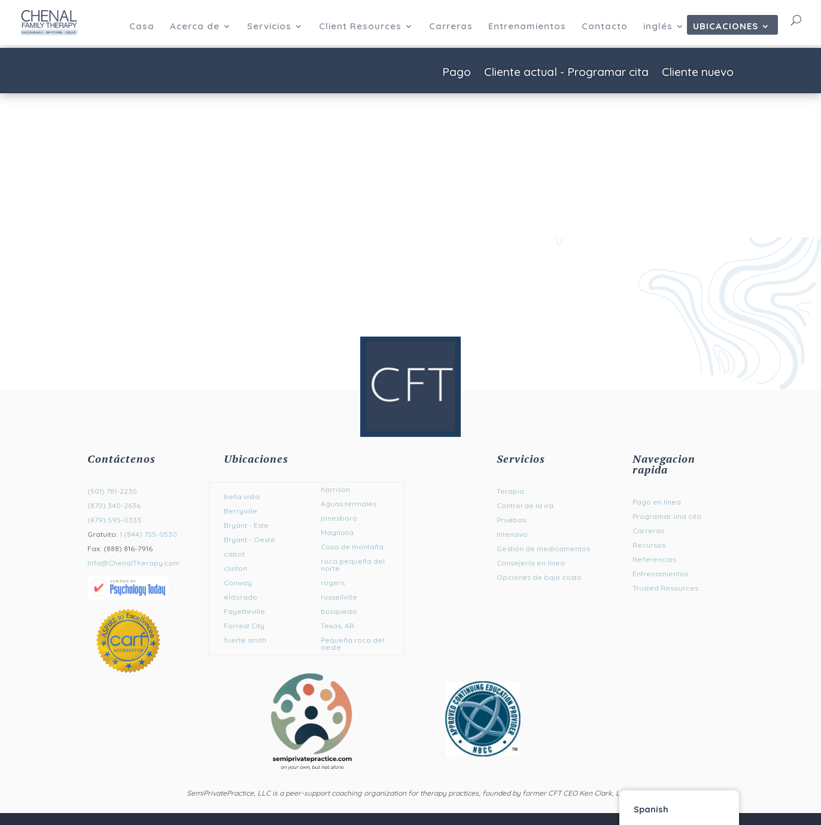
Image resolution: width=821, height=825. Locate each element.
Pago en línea (657, 501)
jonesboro (339, 518)
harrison (335, 489)
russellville (339, 596)
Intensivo (512, 534)
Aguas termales (348, 503)
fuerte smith (245, 639)
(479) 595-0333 (114, 519)
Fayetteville (244, 611)
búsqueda (339, 611)
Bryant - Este (246, 525)
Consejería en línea (531, 562)
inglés (658, 27)
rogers (333, 582)
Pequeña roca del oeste (352, 643)
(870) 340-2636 (114, 505)
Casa (141, 27)
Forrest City (244, 625)
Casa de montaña (352, 546)
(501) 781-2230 (112, 491)
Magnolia (337, 532)
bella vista (242, 496)
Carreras (451, 27)
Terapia (510, 491)
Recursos (649, 544)
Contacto (605, 27)
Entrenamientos (527, 27)
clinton (235, 568)
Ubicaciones (725, 27)
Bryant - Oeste (249, 539)
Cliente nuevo (698, 73)
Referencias (654, 559)
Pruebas (511, 519)
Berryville (240, 510)
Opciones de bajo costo (539, 577)
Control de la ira (525, 505)
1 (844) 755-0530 (148, 534)
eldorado (240, 596)
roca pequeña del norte (353, 565)
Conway (238, 582)
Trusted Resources (665, 587)
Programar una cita (667, 516)
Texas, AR (337, 625)
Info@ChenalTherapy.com (133, 562)
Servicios (269, 27)
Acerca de (195, 27)
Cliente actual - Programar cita (566, 73)
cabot (234, 553)
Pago (456, 73)
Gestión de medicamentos (543, 548)
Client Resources (360, 27)
